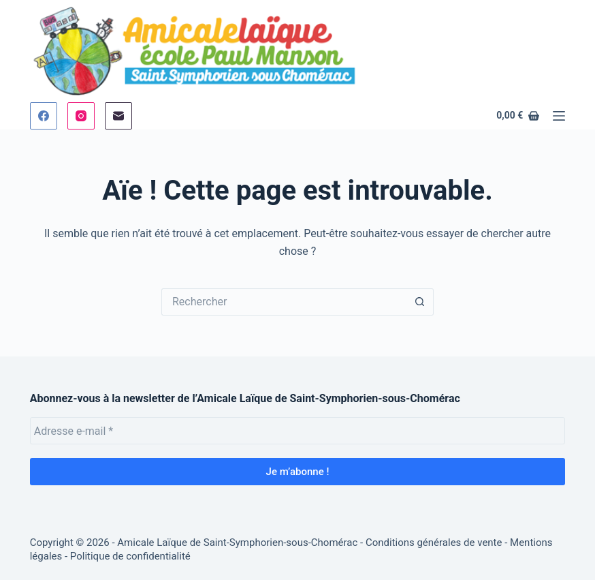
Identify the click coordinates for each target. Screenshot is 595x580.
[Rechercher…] (283, 302)
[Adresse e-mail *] (298, 430)
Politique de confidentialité (130, 556)
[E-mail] (118, 115)
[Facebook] (43, 115)
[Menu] (559, 116)
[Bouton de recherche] (420, 302)
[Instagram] (81, 115)
